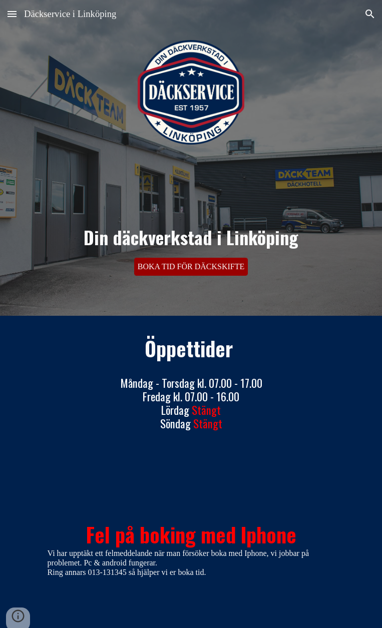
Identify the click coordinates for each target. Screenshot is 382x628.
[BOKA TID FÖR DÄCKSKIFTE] (191, 266)
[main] (191, 213)
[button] (12, 14)
